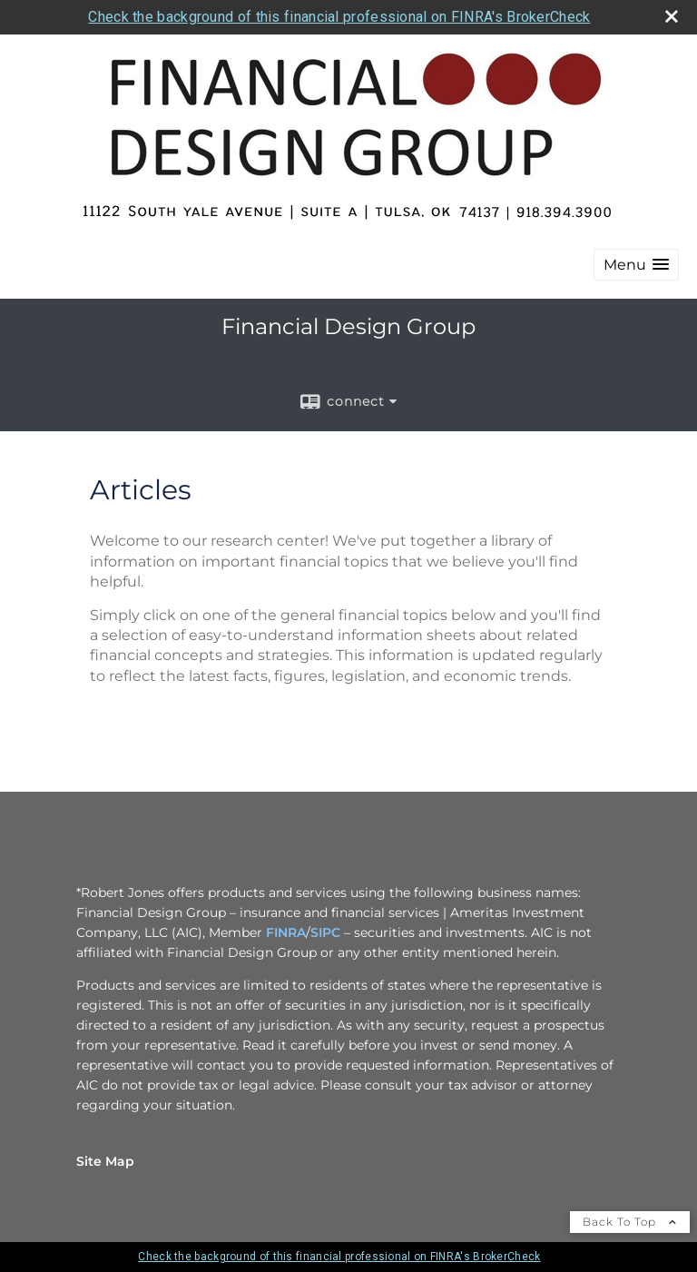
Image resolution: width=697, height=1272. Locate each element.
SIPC (325, 932)
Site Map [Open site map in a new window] (105, 1161)
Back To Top (630, 1221)
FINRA (286, 932)
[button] (636, 265)
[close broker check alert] (671, 16)
